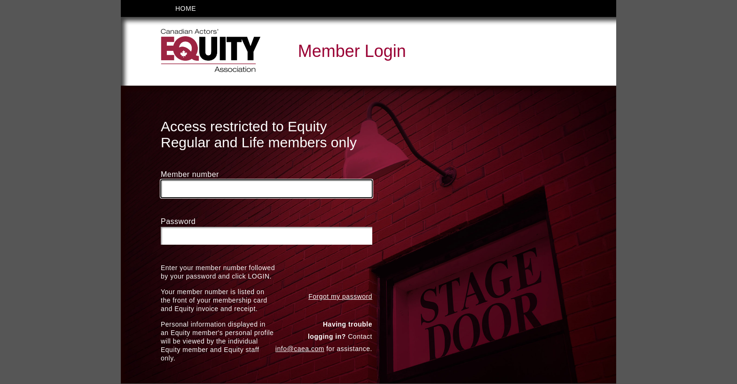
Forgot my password (340, 297)
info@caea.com (299, 349)
